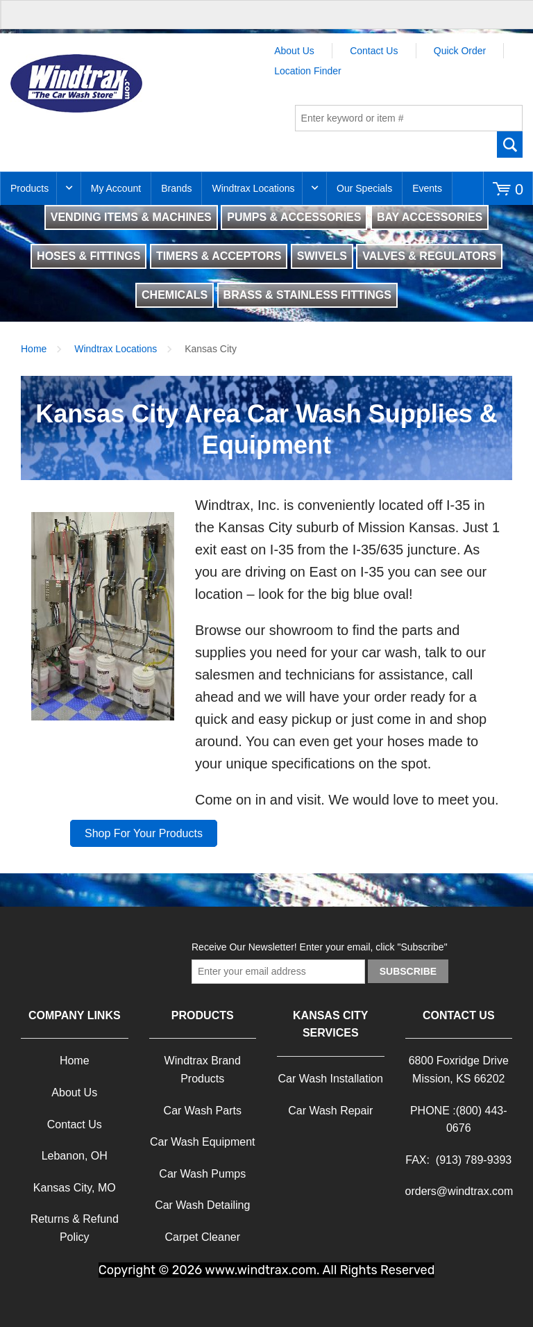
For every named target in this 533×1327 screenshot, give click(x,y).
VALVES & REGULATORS (429, 256)
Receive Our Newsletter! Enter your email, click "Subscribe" (320, 947)
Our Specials (364, 188)
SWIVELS (322, 256)
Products (29, 188)
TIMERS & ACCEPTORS (218, 256)
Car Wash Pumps (202, 1174)
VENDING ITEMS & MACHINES (131, 217)
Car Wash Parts (203, 1110)
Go (510, 144)
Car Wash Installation (330, 1079)
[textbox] (409, 118)
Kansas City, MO (74, 1188)
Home (33, 348)
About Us (294, 50)
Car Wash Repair (330, 1110)
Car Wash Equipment (202, 1142)
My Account (116, 188)
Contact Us (374, 50)
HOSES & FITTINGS (88, 256)
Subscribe (408, 971)
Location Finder (307, 70)
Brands (176, 188)
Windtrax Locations (253, 188)
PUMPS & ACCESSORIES (294, 217)
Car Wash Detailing (202, 1205)
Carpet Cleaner (203, 1237)
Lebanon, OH (75, 1156)
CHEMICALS (175, 295)
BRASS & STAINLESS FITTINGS (307, 295)
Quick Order (460, 50)
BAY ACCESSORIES (429, 217)
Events (427, 188)
